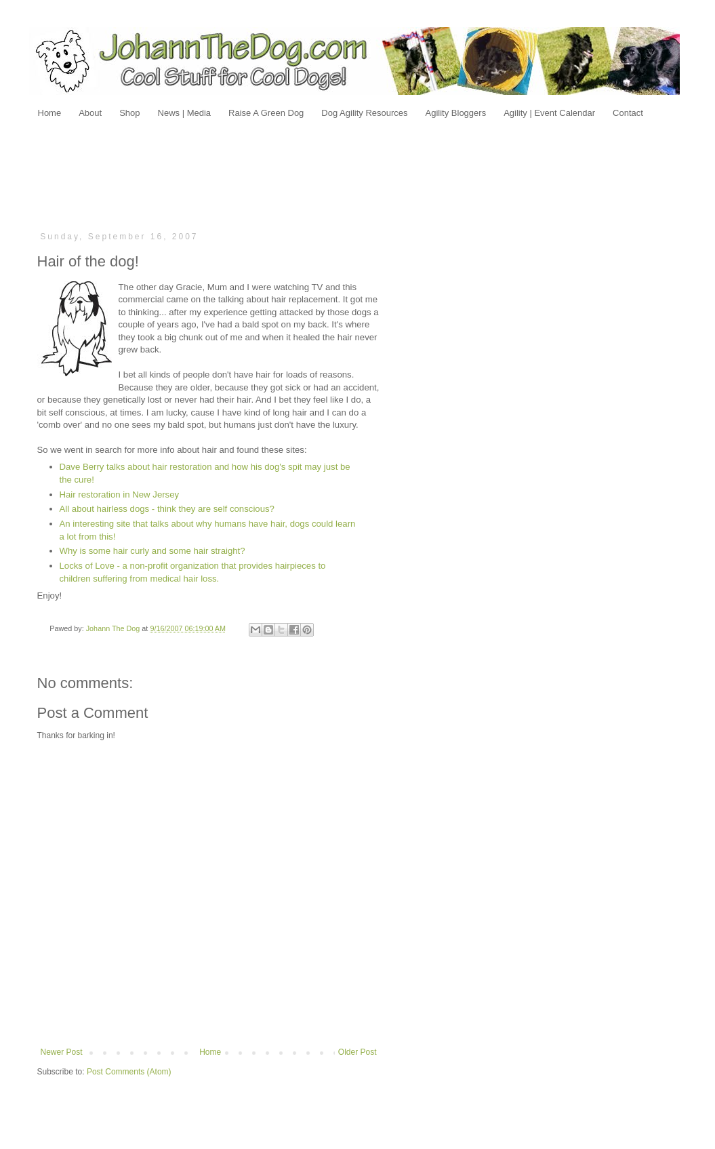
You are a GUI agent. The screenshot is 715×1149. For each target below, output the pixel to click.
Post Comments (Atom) (129, 1071)
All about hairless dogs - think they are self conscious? (167, 509)
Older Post (357, 1052)
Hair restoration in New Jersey (120, 494)
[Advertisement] (358, 174)
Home (210, 1052)
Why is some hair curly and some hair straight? (152, 551)
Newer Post (62, 1052)
